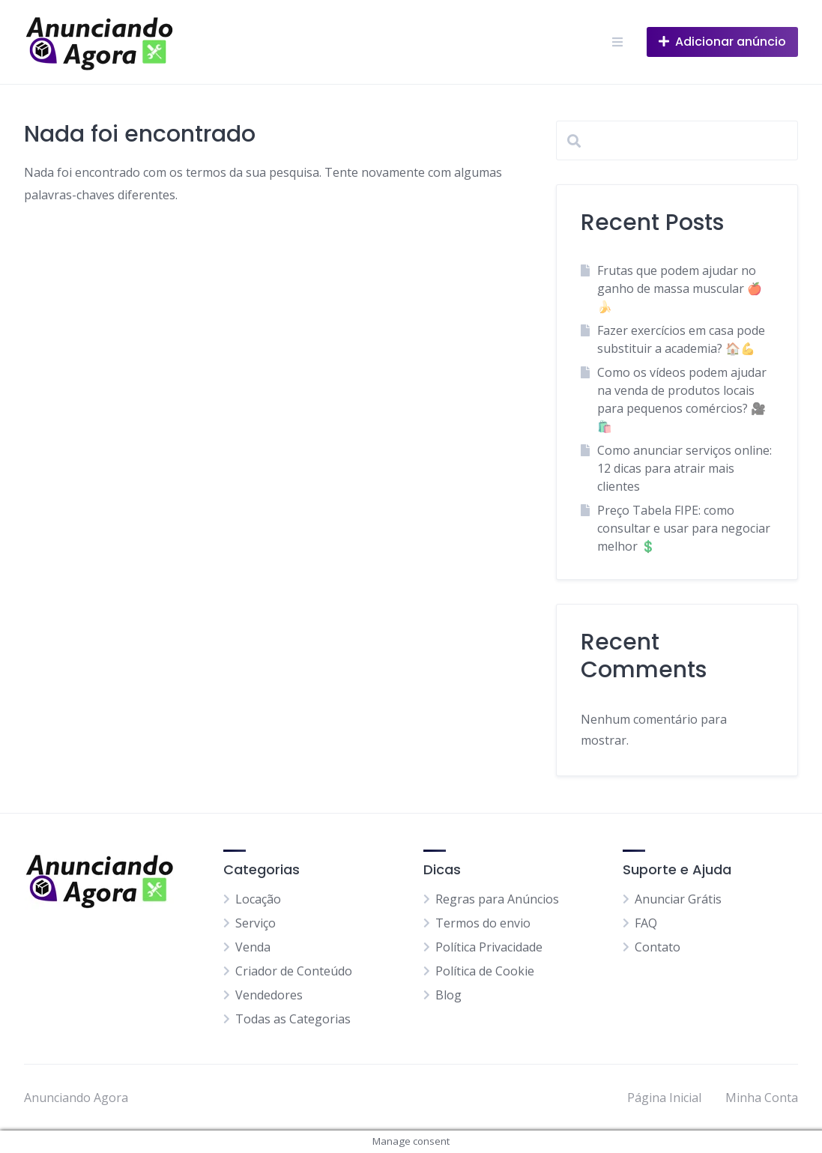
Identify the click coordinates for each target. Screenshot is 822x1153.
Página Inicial (664, 1097)
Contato (657, 947)
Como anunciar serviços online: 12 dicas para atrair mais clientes (684, 468)
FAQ (646, 923)
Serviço (255, 923)
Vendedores (269, 995)
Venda (253, 947)
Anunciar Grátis (678, 899)
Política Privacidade (489, 947)
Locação (258, 899)
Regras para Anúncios (497, 899)
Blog (448, 995)
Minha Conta (761, 1097)
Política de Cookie (484, 971)
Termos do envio (483, 923)
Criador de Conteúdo (293, 971)
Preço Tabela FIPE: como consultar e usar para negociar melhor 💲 (683, 528)
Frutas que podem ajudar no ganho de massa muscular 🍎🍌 (679, 288)
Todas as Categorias (293, 1019)
